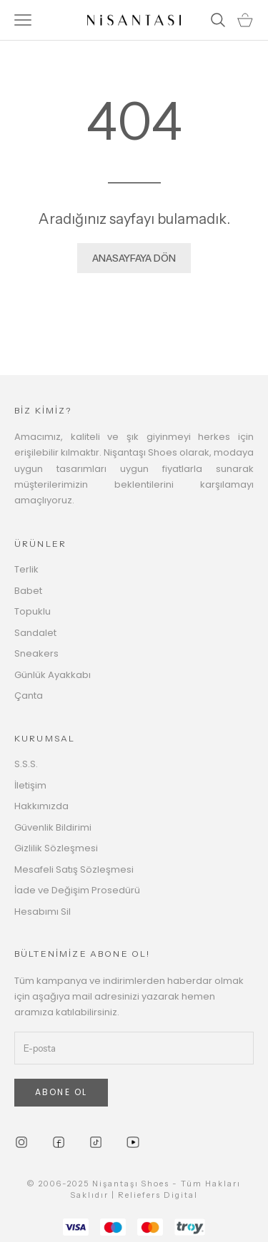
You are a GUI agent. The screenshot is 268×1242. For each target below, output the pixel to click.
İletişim (30, 785)
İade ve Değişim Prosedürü (77, 890)
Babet (28, 590)
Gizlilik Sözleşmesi (56, 848)
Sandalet (35, 633)
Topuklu (32, 611)
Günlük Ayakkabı (52, 675)
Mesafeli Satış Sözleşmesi (74, 869)
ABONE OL (61, 1092)
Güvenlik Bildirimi (52, 827)
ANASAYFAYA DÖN (134, 258)
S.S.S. (26, 764)
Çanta (28, 695)
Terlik (26, 569)
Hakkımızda (41, 806)
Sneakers (36, 653)
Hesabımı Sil (42, 911)
